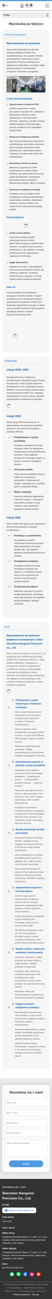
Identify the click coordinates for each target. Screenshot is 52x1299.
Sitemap (35, 1294)
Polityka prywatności (22, 1294)
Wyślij (26, 1163)
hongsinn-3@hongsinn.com (19, 1210)
